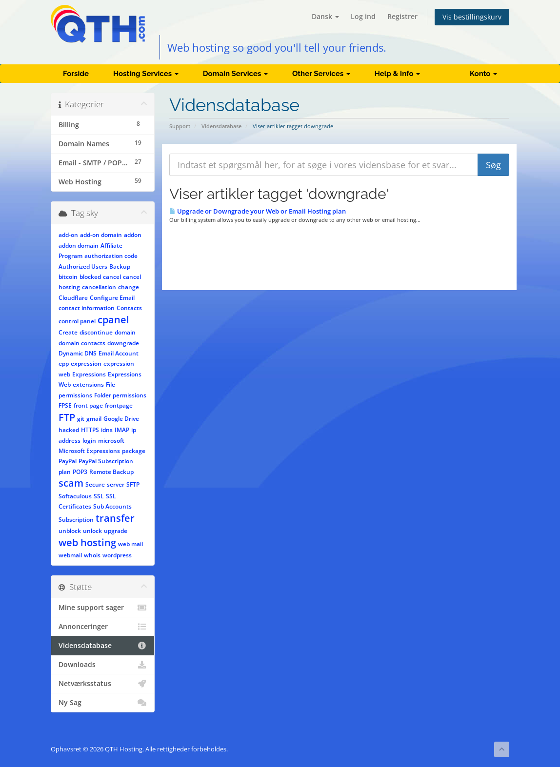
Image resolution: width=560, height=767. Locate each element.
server (115, 484)
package (133, 451)
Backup (119, 266)
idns (107, 430)
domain (125, 332)
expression (86, 363)
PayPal (68, 461)
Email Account (119, 353)
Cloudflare (73, 298)
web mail (130, 544)
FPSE (65, 405)
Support (179, 126)
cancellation (99, 287)
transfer (115, 518)
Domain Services (235, 73)
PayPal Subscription (106, 461)
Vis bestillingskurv (471, 16)
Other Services (321, 73)
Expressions (89, 374)
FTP (67, 417)
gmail (93, 418)
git (80, 418)
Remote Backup (111, 472)
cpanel (113, 319)
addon (132, 235)
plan (65, 472)
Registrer (402, 16)
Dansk (325, 16)
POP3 (80, 472)
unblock (70, 531)
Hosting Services (146, 73)
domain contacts (82, 343)
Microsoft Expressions (89, 451)
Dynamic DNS (78, 353)
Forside (76, 73)
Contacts (129, 308)
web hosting (87, 542)
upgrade (115, 531)
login (89, 440)
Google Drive (121, 418)
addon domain (79, 245)
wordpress (117, 555)
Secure (95, 484)
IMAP (122, 430)
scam (71, 483)
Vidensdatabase (221, 126)
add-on (68, 235)
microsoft (111, 440)
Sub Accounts (112, 506)
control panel (77, 321)
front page (88, 405)
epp (64, 363)
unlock (92, 531)
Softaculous (75, 496)
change (128, 287)
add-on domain (101, 235)
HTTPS (90, 430)
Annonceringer (103, 626)
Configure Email (112, 298)
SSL (99, 496)
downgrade (123, 343)
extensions (88, 384)
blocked (90, 277)
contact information (87, 308)
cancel (112, 277)
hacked (69, 430)
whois (92, 555)
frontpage (119, 405)
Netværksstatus (103, 683)
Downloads (103, 664)
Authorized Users (83, 266)
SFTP (133, 484)
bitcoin (68, 277)
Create (68, 332)
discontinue (96, 332)
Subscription (76, 519)
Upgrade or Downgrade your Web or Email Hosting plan (257, 211)
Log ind (363, 16)
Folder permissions (120, 395)
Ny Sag (103, 702)
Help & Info (397, 73)
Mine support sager (103, 607)
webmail (70, 555)
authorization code (111, 256)
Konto (483, 73)
